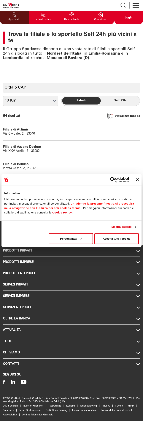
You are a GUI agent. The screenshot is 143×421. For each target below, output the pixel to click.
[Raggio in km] (30, 101)
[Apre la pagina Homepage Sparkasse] (11, 5)
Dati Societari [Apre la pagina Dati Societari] (11, 406)
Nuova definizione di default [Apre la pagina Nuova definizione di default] (117, 410)
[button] (14, 17)
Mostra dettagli (121, 226)
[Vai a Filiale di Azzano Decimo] (71, 149)
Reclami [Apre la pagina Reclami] (71, 406)
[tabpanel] (71, 160)
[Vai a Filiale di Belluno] (71, 166)
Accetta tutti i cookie (116, 238)
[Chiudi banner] (137, 179)
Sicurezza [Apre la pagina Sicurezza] (9, 410)
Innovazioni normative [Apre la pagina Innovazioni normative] (84, 410)
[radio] (81, 101)
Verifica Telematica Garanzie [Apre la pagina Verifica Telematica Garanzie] (37, 415)
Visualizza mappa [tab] (123, 116)
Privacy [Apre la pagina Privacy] (106, 406)
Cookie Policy (62, 212)
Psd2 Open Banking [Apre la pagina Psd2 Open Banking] (57, 410)
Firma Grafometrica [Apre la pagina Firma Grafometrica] (30, 410)
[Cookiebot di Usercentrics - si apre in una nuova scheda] (113, 179)
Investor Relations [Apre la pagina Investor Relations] (33, 406)
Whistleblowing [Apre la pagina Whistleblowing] (89, 406)
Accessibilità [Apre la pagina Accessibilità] (10, 415)
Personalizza (71, 238)
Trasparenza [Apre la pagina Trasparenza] (54, 406)
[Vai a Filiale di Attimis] (71, 132)
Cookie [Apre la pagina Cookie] (119, 406)
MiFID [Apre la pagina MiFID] (131, 406)
